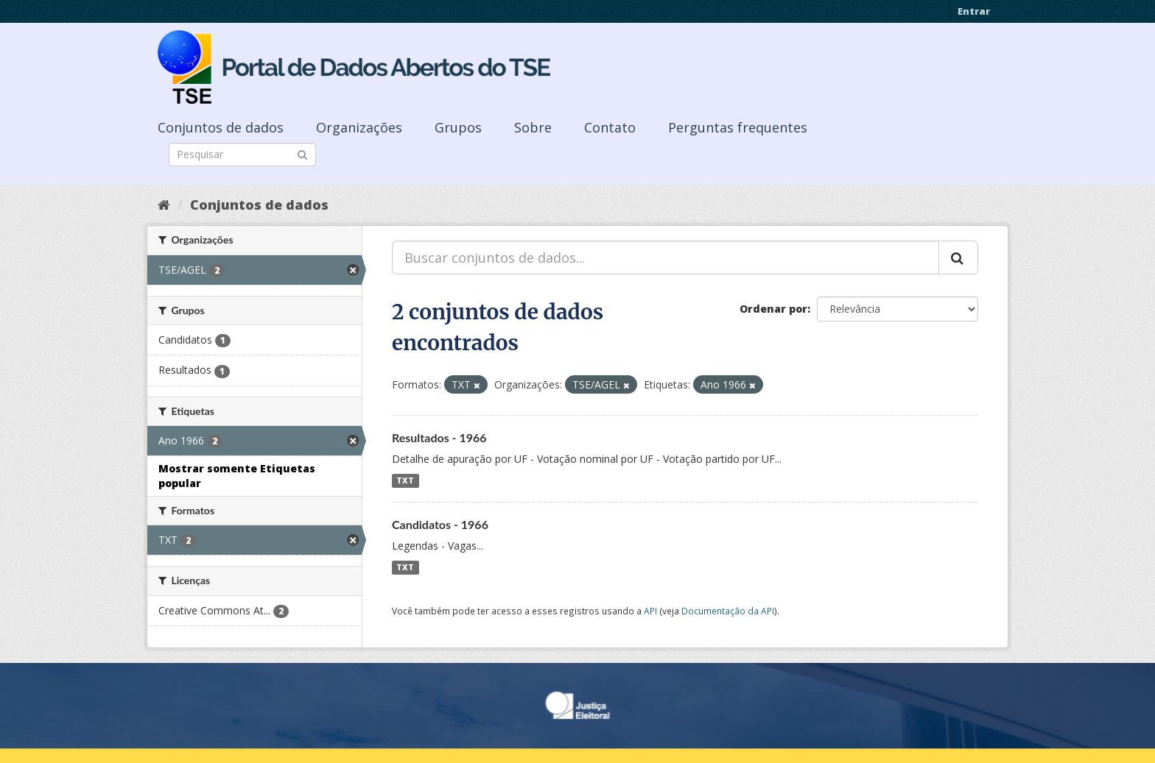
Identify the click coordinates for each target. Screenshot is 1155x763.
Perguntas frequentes (737, 127)
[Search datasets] (242, 154)
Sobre (533, 127)
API (650, 611)
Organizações (359, 127)
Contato (610, 127)
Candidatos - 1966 (440, 524)
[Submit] (302, 153)
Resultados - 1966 (439, 437)
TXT (405, 480)
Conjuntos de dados (221, 127)
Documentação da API (727, 611)
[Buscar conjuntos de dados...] (665, 257)
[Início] (164, 204)
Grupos (458, 127)
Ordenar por (773, 309)
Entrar (974, 11)
